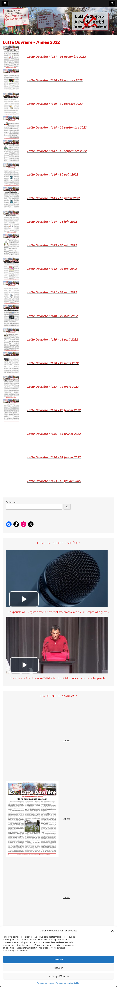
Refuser (58, 967)
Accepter (58, 959)
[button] (112, 930)
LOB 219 (66, 897)
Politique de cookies (45, 983)
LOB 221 (66, 740)
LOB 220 (66, 819)
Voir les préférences (58, 976)
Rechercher (11, 502)
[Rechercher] (67, 507)
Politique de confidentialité (67, 983)
